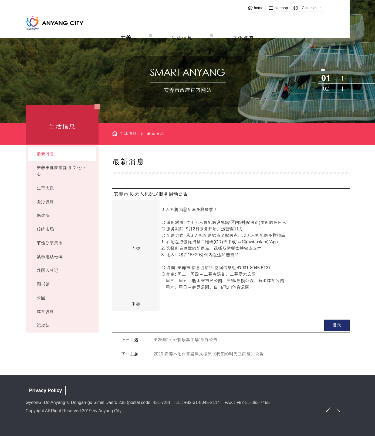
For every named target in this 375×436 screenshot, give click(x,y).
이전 (342, 78)
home (258, 8)
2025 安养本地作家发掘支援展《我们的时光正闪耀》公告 (209, 354)
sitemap (281, 8)
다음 (342, 88)
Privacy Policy (45, 390)
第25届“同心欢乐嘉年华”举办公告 (185, 339)
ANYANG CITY (61, 22)
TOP (333, 408)
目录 (337, 325)
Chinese (309, 8)
